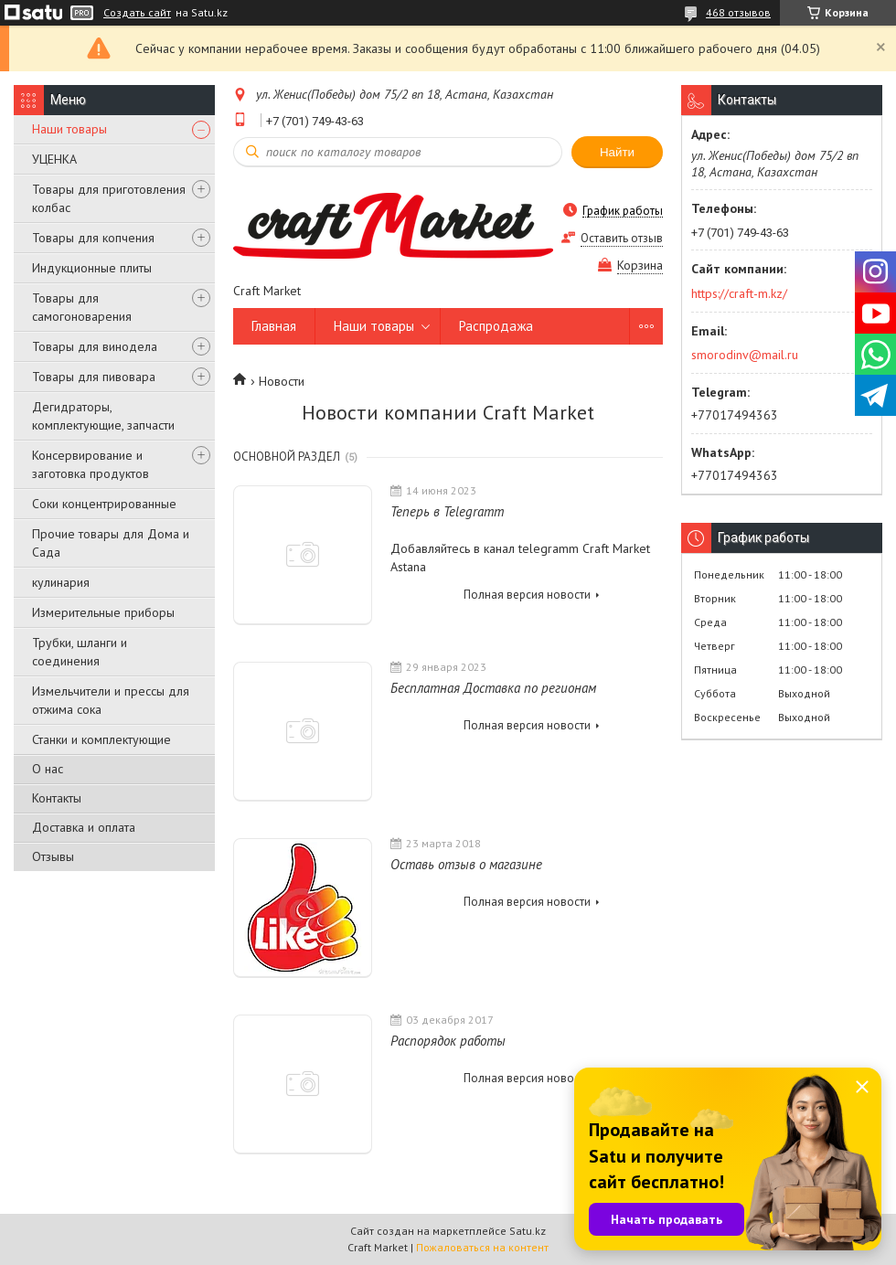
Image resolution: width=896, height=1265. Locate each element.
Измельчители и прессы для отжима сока (110, 700)
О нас (47, 768)
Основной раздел (286, 456)
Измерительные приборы (103, 612)
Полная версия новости (527, 595)
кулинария (61, 582)
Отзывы (53, 856)
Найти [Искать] (617, 152)
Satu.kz (527, 1231)
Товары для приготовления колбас (109, 198)
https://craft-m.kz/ (739, 293)
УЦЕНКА (54, 159)
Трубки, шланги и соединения (79, 651)
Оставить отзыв (622, 238)
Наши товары (69, 129)
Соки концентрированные (104, 503)
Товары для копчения (93, 237)
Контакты (56, 798)
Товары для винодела (94, 346)
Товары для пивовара (93, 376)
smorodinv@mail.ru (744, 354)
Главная (273, 326)
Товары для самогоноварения (82, 307)
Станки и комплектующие (101, 739)
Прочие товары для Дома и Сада (110, 543)
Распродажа (496, 326)
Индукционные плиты (92, 268)
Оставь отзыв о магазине (466, 864)
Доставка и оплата (83, 827)
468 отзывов (738, 12)
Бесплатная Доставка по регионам (493, 687)
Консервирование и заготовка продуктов (90, 464)
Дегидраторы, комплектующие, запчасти (103, 416)
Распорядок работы (448, 1040)
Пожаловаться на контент (482, 1247)
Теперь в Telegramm (447, 511)
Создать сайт (137, 12)
